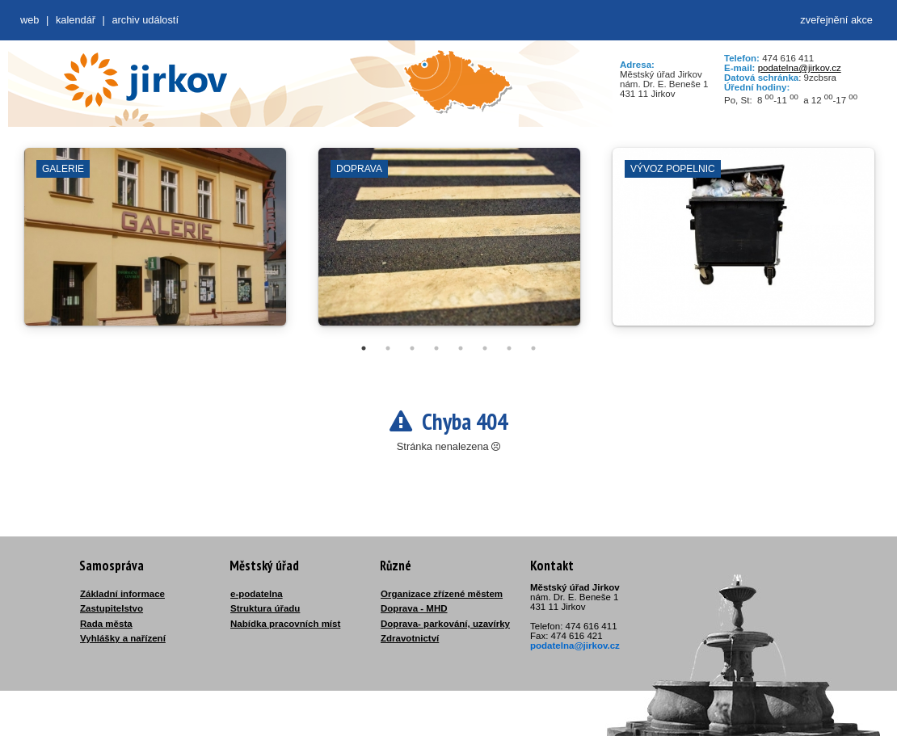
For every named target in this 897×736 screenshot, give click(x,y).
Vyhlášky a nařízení (123, 638)
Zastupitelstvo (111, 608)
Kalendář (75, 20)
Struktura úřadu (265, 608)
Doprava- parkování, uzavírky (445, 624)
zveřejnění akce (836, 20)
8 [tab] (533, 348)
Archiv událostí (145, 20)
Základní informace (122, 594)
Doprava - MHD (414, 608)
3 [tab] (412, 348)
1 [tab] (364, 348)
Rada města (106, 624)
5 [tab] (461, 348)
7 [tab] (509, 348)
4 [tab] (436, 348)
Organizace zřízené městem (442, 594)
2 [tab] (388, 348)
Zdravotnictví (410, 638)
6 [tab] (485, 348)
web (29, 20)
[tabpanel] (155, 245)
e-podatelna (256, 594)
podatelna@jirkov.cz (799, 68)
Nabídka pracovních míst (285, 624)
